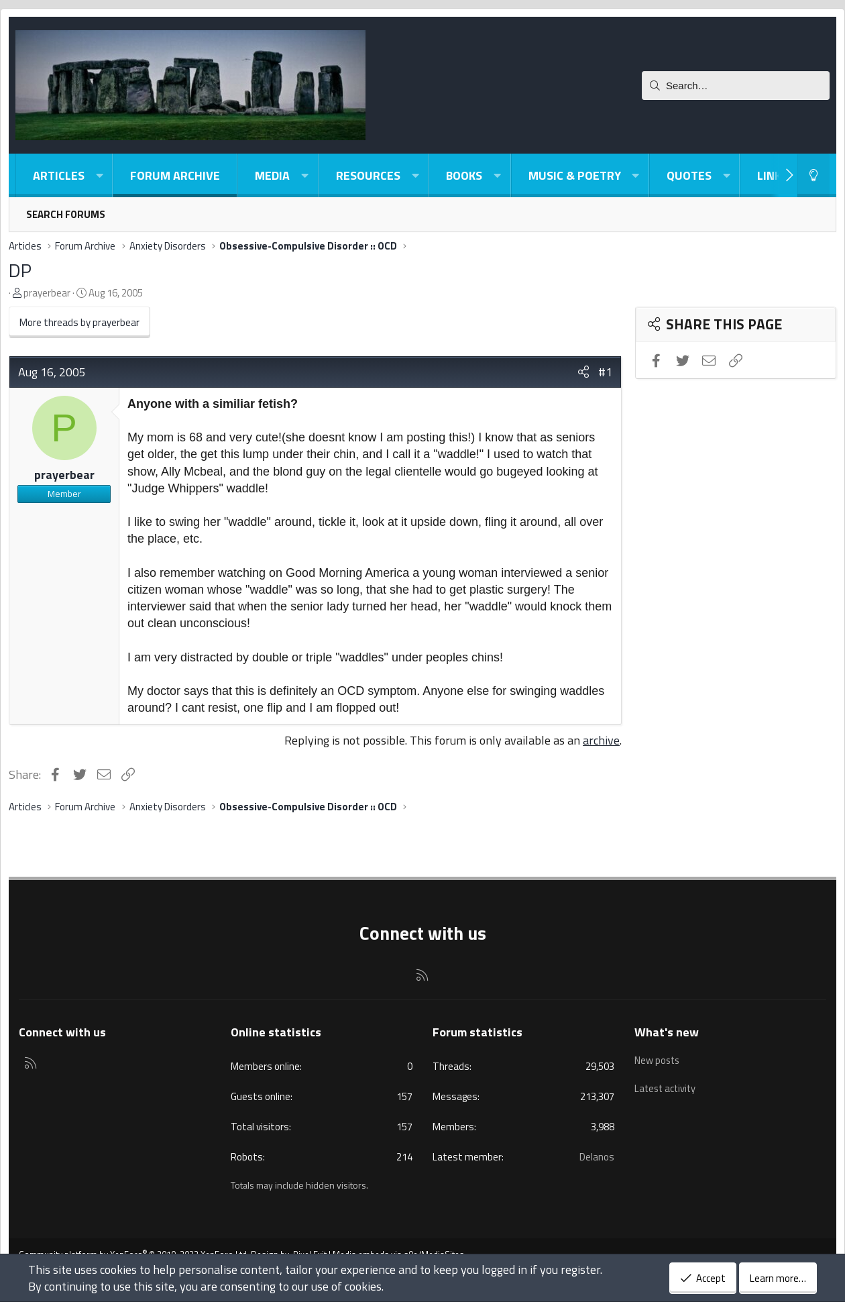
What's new (666, 1032)
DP (20, 270)
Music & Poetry (574, 175)
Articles (58, 175)
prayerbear (46, 293)
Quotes (689, 175)
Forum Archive (175, 175)
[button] (99, 175)
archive (601, 740)
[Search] (736, 85)
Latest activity (666, 1084)
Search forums (65, 214)
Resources (368, 175)
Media (272, 175)
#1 (605, 372)
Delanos (596, 1156)
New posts (657, 1058)
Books (464, 175)
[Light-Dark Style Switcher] (813, 175)
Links (772, 175)
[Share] (583, 372)
